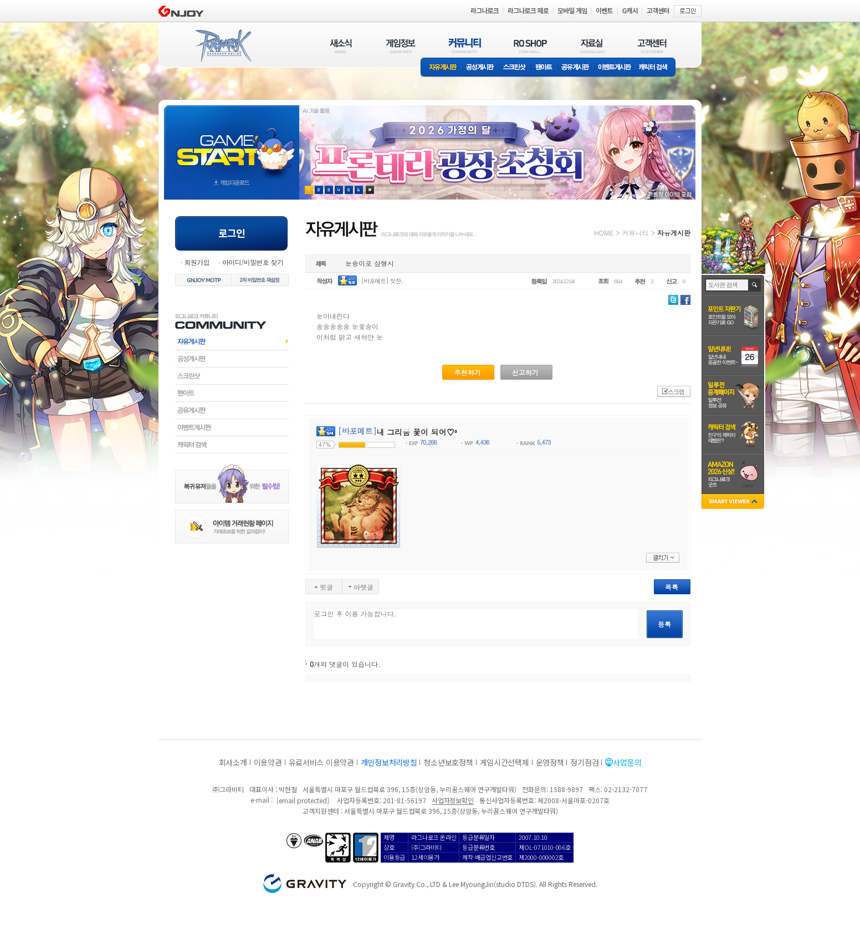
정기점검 (584, 762)
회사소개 (233, 762)
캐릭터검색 (232, 444)
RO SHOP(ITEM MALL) (530, 45)
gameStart (231, 142)
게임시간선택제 (504, 762)
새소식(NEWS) (341, 45)
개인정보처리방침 (389, 762)
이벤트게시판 (615, 68)
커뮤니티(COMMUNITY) (465, 45)
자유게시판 (441, 68)
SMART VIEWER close (734, 502)
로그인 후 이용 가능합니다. (475, 624)
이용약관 (268, 762)
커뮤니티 (635, 232)
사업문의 (627, 762)
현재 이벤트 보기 (370, 190)
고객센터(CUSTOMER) (652, 45)
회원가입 (196, 262)
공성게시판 (480, 68)
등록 (664, 624)
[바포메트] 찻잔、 (384, 281)
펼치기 (662, 558)
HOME (603, 232)
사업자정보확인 (452, 800)
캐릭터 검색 (657, 68)
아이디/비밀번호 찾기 (252, 262)
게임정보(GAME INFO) (401, 45)
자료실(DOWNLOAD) (592, 45)
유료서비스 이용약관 (321, 762)
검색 (755, 285)
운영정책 (550, 762)
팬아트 (544, 68)
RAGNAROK (222, 46)
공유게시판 (575, 68)
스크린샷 (515, 68)
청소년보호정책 (448, 762)
